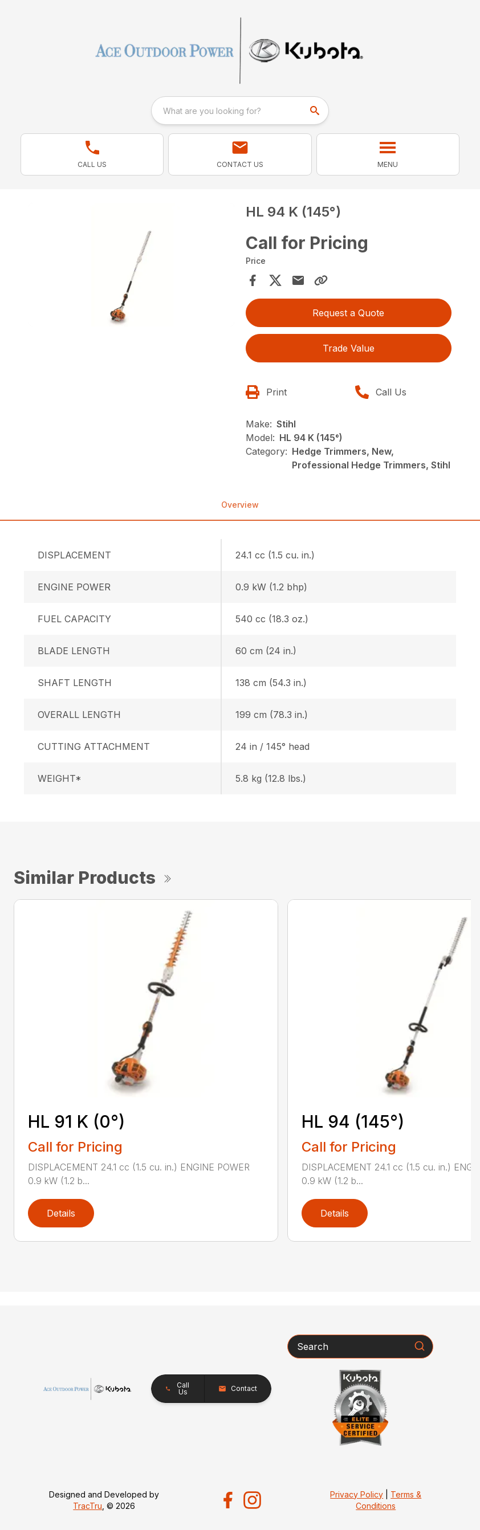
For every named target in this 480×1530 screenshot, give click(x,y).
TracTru (87, 1506)
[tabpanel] (131, 266)
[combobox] (240, 110)
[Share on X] (275, 280)
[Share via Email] (298, 280)
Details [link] (61, 1213)
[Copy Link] (321, 280)
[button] (92, 154)
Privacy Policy (356, 1494)
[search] (315, 110)
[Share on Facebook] (252, 280)
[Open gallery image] (131, 265)
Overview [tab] (240, 504)
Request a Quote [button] (348, 313)
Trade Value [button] (349, 348)
